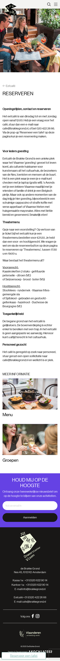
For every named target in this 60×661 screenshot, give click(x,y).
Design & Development (30, 651)
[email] (30, 505)
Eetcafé (9, 86)
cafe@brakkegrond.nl (15, 128)
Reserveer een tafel (23, 656)
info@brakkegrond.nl (33, 589)
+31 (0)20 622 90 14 (36, 580)
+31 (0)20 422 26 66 (34, 597)
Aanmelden (30, 517)
